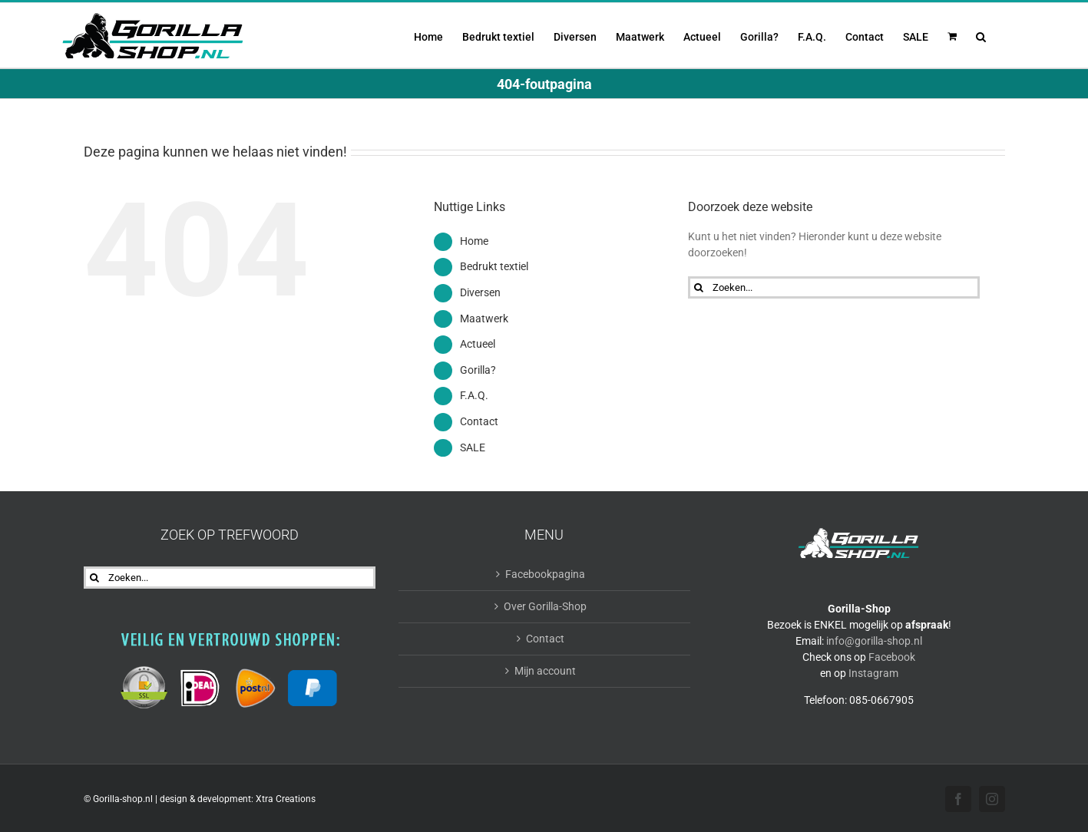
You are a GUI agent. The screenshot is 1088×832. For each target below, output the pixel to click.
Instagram (873, 673)
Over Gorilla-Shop (545, 606)
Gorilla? (478, 370)
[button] (981, 35)
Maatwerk (484, 318)
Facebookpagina (545, 574)
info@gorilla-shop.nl (874, 641)
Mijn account (545, 671)
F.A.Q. (474, 395)
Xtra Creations (286, 799)
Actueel (477, 344)
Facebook (891, 657)
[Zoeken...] (834, 287)
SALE (472, 447)
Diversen (480, 292)
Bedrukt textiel (494, 266)
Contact (479, 421)
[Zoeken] (699, 287)
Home (474, 241)
